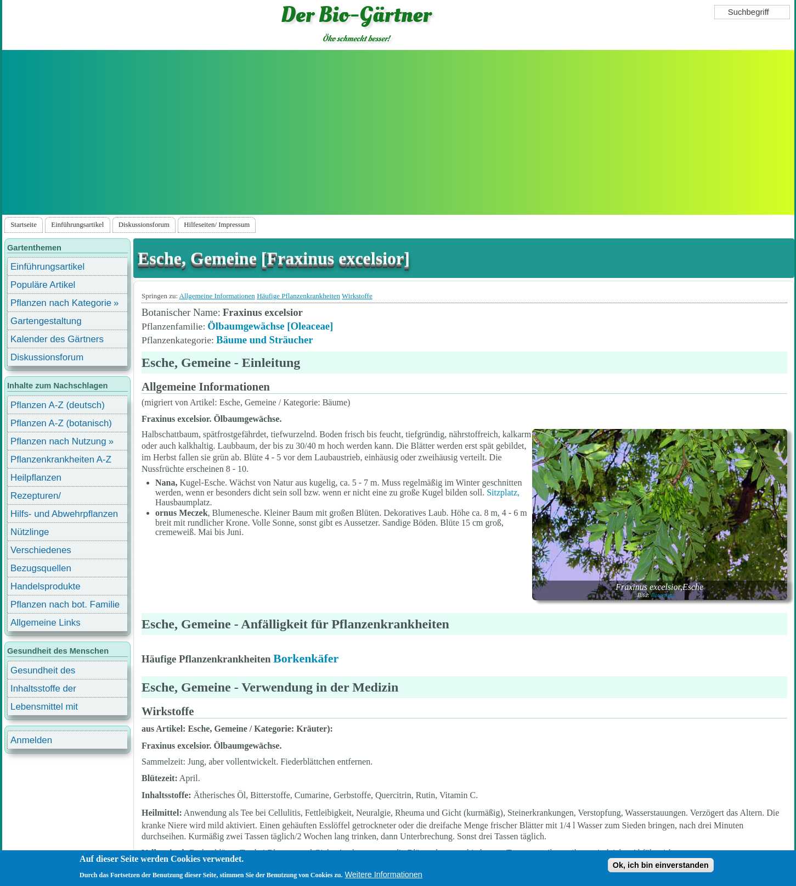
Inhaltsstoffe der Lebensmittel (43, 690)
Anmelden (31, 740)
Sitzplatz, (503, 492)
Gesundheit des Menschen (42, 672)
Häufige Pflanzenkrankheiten (298, 296)
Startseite (23, 225)
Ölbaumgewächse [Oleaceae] (270, 326)
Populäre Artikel (42, 285)
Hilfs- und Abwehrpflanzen (64, 514)
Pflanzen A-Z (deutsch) (57, 405)
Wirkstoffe (357, 296)
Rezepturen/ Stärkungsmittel (42, 497)
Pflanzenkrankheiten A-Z (60, 459)
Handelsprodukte (45, 586)
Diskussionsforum (144, 225)
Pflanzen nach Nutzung (58, 441)
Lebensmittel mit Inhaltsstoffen (44, 708)
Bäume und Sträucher (264, 340)
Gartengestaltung (46, 321)
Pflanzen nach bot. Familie (65, 604)
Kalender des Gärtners (57, 339)
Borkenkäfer (305, 658)
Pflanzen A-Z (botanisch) (61, 423)
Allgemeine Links (45, 622)
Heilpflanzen (35, 477)
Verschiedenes (40, 550)
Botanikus (663, 595)
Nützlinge (29, 532)
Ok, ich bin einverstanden (661, 865)
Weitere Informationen (383, 874)
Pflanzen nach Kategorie (60, 303)
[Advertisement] (398, 132)
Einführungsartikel (77, 225)
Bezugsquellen (40, 568)
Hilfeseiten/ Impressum (217, 225)
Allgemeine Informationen (217, 296)
